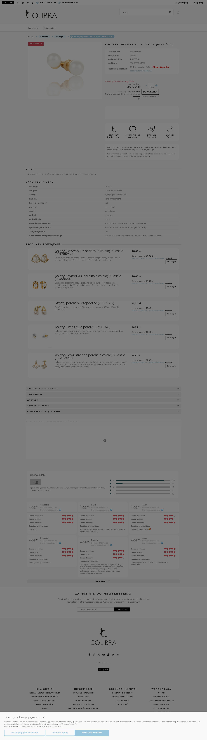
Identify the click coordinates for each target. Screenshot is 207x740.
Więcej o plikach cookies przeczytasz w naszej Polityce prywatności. (33, 726)
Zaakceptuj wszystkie (92, 733)
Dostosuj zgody (60, 733)
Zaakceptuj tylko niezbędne (24, 733)
